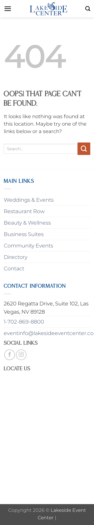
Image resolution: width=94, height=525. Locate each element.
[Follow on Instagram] (21, 354)
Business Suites (24, 234)
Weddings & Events (29, 200)
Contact (14, 268)
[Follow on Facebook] (9, 354)
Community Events (28, 245)
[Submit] (84, 149)
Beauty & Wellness (27, 223)
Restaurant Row (24, 211)
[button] (7, 8)
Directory (15, 257)
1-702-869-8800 (24, 322)
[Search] (87, 8)
